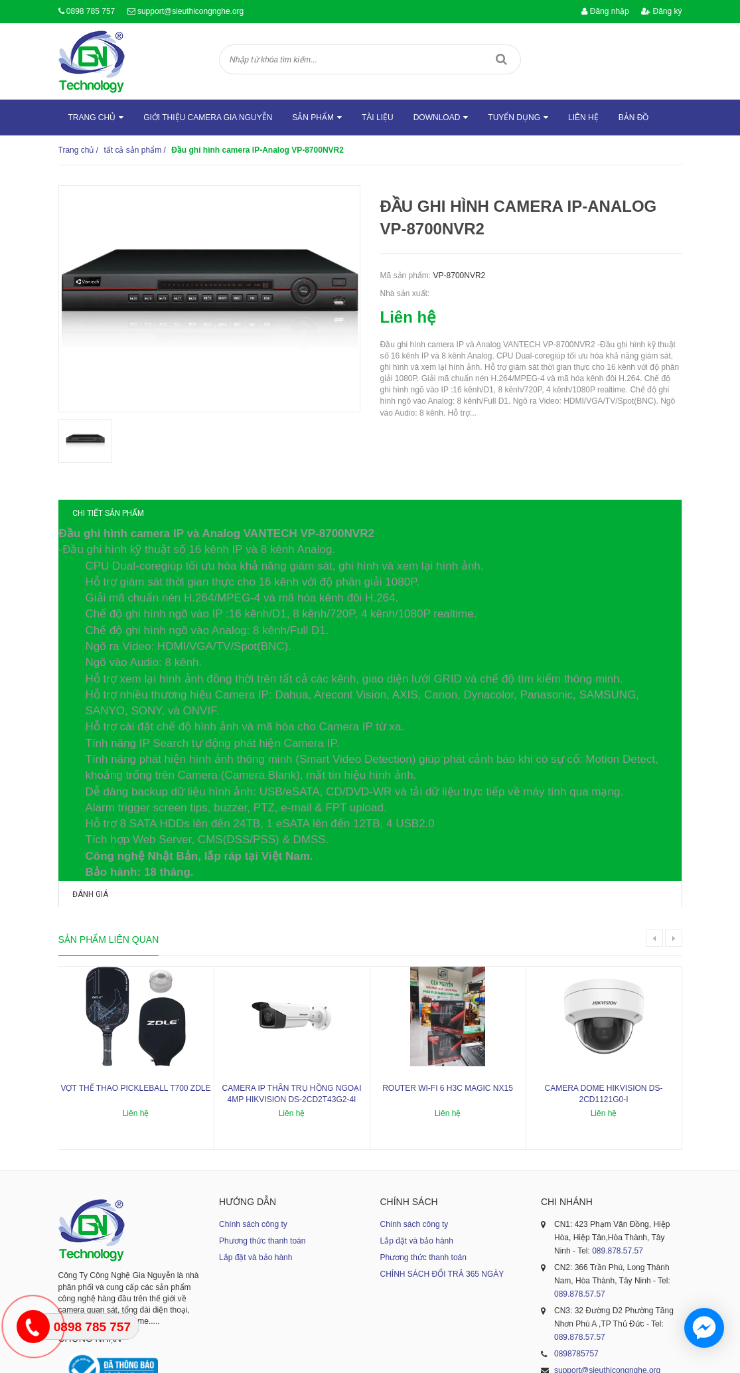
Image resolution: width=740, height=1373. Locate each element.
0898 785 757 (90, 11)
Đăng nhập (605, 11)
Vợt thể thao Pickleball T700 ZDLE (135, 970)
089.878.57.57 (617, 1133)
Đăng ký (661, 11)
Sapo (476, 1356)
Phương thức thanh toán (262, 1123)
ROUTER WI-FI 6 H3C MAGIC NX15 (447, 970)
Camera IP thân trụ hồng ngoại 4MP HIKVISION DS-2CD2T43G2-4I (291, 975)
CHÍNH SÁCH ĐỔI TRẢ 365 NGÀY (442, 1156)
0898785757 (576, 1236)
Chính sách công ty (253, 1106)
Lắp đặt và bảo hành (255, 1140)
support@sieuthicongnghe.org (190, 11)
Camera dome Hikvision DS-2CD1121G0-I (603, 975)
